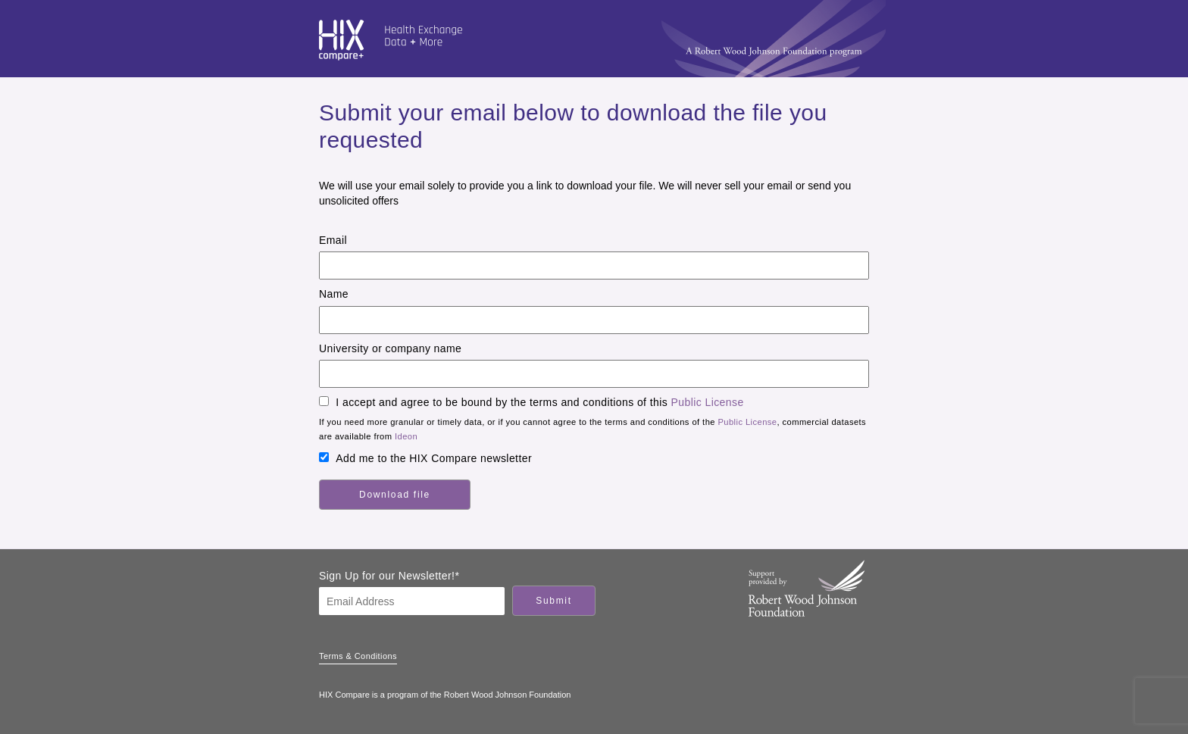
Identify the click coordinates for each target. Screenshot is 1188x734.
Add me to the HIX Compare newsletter (434, 458)
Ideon (406, 436)
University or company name (390, 348)
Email (333, 240)
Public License (707, 402)
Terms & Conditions (358, 656)
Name (334, 294)
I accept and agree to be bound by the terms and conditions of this (539, 402)
